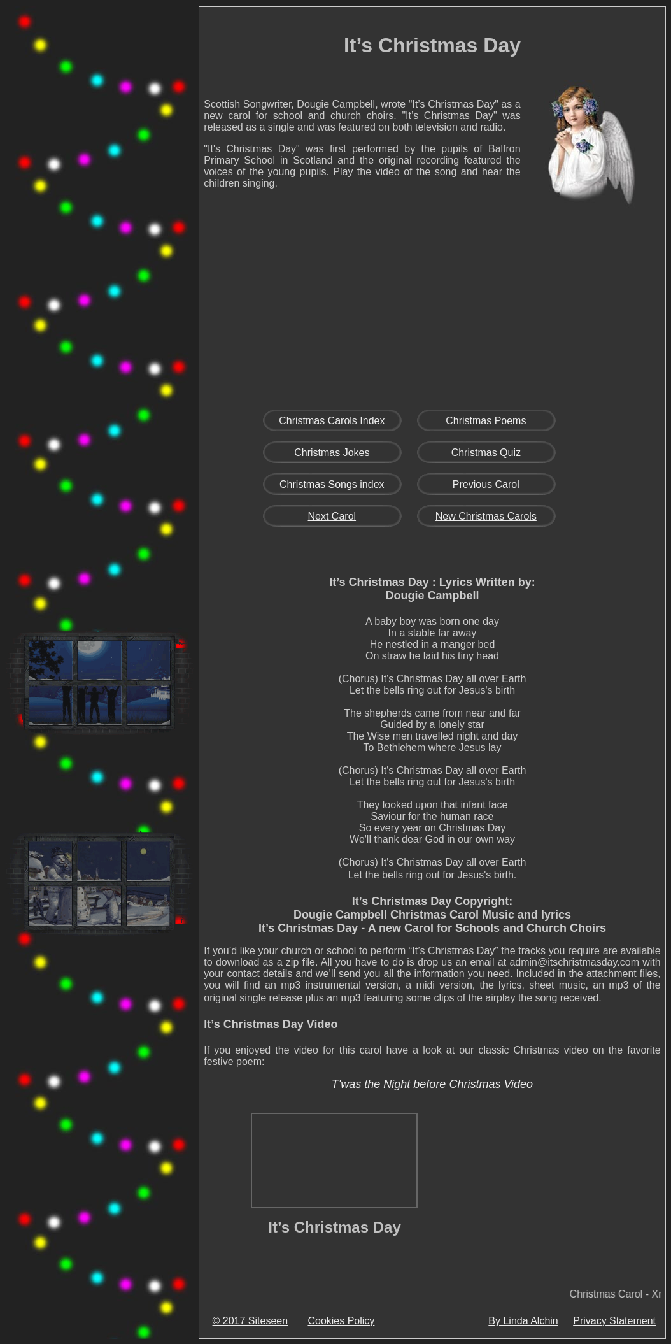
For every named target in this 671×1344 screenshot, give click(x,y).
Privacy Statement (614, 1320)
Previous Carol (486, 484)
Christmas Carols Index (332, 420)
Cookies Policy (340, 1320)
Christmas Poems (486, 420)
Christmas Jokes (331, 452)
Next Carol (332, 516)
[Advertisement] (99, 206)
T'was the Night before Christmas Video (432, 1084)
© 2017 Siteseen (250, 1320)
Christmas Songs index (332, 484)
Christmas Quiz (486, 452)
